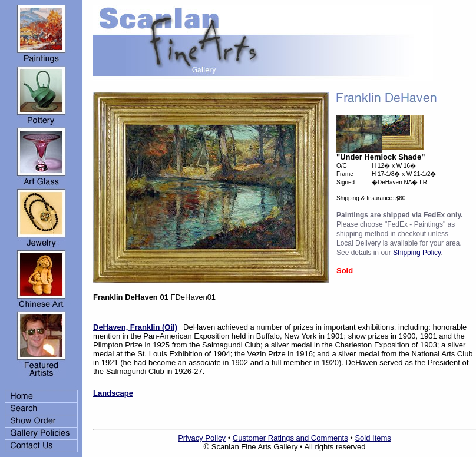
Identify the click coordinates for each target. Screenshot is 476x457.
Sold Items (373, 437)
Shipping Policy (417, 253)
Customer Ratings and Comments (290, 437)
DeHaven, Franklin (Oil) (135, 327)
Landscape (113, 393)
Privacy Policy (202, 437)
